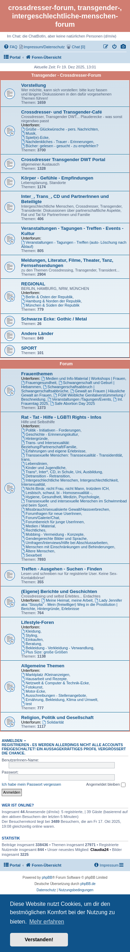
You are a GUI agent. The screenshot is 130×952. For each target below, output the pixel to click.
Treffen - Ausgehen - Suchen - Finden (61, 568)
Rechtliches (33, 530)
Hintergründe (34, 438)
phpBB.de (88, 884)
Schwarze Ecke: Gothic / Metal (54, 318)
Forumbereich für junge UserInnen (52, 522)
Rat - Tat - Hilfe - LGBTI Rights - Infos (61, 417)
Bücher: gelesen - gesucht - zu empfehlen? (59, 146)
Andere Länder (37, 333)
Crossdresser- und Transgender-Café (61, 112)
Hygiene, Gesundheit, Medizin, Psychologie (60, 497)
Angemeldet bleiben (105, 784)
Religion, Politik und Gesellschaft (57, 717)
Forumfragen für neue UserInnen (51, 513)
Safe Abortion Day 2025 (72, 403)
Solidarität (53, 722)
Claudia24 (99, 849)
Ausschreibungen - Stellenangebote (53, 695)
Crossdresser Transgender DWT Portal (63, 159)
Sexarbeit (31, 555)
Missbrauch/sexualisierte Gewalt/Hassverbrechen (65, 509)
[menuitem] (123, 47)
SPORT (29, 348)
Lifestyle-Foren (37, 622)
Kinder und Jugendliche (43, 468)
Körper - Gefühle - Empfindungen (57, 178)
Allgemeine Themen (42, 665)
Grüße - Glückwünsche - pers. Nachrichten (59, 129)
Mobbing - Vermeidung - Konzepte (52, 534)
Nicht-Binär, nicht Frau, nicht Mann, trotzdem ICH (65, 488)
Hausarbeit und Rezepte (44, 679)
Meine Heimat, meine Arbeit (67, 600)
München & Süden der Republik (50, 305)
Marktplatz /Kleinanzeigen (45, 675)
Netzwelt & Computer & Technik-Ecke (55, 683)
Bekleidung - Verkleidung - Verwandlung (57, 648)
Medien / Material (38, 526)
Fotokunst (31, 687)
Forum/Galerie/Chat (40, 518)
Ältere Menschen (37, 551)
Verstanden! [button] (39, 939)
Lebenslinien (34, 463)
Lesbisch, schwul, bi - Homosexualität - (56, 493)
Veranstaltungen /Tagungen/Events (79, 399)
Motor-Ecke (33, 691)
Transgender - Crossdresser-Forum (66, 75)
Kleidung (31, 631)
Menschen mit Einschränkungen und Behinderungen (67, 547)
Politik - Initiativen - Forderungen (50, 430)
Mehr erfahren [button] (46, 922)
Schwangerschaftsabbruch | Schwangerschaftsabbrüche (57, 389)
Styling (29, 635)
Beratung (31, 644)
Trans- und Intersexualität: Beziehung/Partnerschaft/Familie (48, 445)
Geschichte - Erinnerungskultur (49, 434)
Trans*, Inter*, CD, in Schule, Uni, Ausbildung (61, 472)
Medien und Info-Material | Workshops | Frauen (83, 378)
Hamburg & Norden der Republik (51, 301)
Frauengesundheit (39, 383)
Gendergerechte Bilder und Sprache (54, 538)
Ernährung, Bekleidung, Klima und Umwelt (59, 700)
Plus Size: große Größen (44, 652)
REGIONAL (33, 283)
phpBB (47, 877)
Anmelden (12, 740)
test (26, 704)
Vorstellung (33, 85)
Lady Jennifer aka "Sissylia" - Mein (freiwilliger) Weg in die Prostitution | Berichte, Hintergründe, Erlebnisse (71, 604)
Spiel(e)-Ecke (35, 137)
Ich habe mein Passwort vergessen (31, 784)
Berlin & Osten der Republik (47, 297)
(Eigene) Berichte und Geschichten (59, 591)
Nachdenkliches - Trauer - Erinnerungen (57, 142)
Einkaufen (32, 639)
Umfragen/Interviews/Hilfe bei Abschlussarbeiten (64, 543)
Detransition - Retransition (45, 476)
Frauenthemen (37, 373)
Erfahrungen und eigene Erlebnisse (53, 451)
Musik (28, 133)
